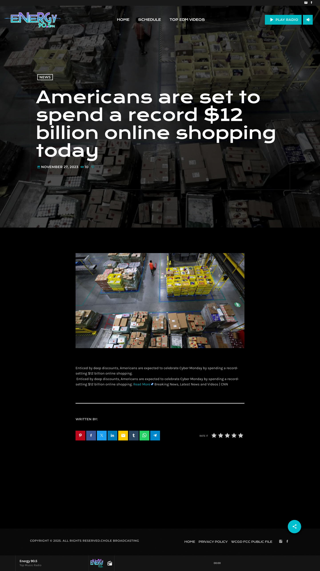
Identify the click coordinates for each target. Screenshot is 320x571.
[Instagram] (306, 2)
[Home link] (32, 20)
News (45, 77)
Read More (141, 384)
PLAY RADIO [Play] (283, 19)
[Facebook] (311, 2)
